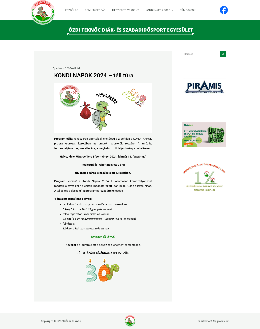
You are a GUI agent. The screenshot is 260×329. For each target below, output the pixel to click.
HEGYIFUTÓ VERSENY (125, 10)
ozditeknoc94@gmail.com (212, 321)
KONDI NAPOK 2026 (158, 10)
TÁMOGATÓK (185, 10)
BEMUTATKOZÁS (96, 10)
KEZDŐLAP (73, 10)
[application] (170, 10)
